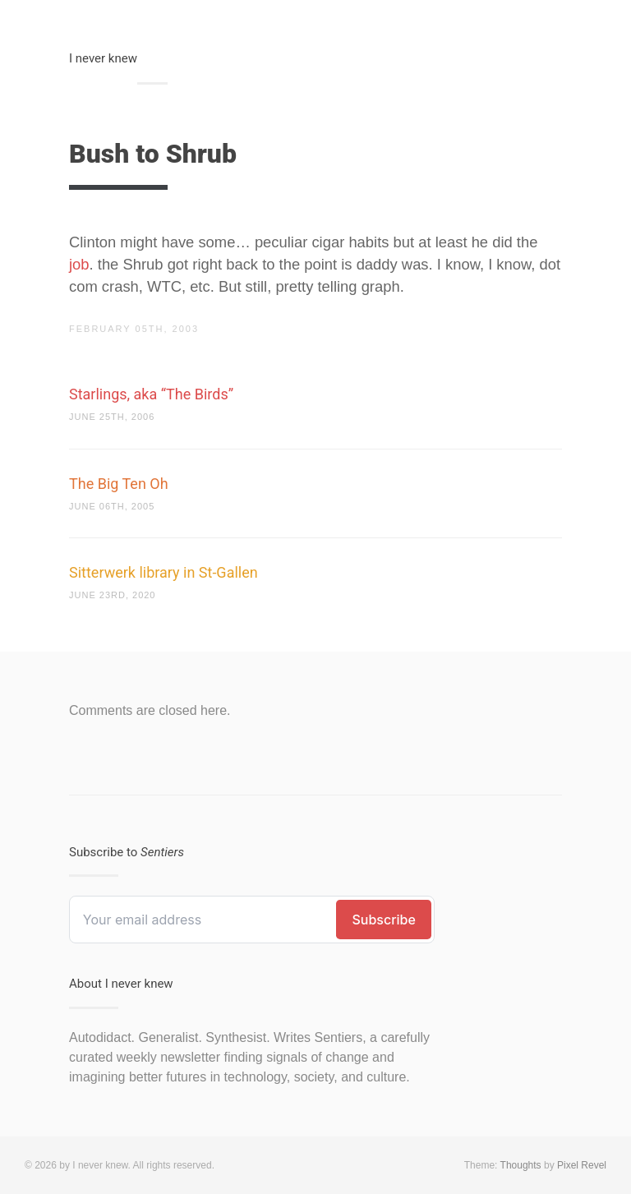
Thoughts (520, 1165)
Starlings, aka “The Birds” (151, 394)
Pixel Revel (581, 1165)
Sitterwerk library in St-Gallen (163, 572)
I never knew (103, 58)
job (79, 264)
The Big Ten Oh (118, 483)
